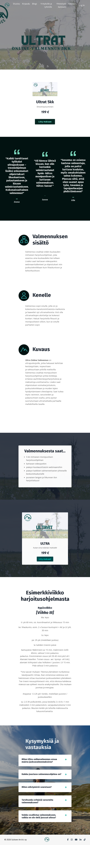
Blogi (34, 3)
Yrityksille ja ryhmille (46, 5)
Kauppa (72, 3)
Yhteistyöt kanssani (61, 5)
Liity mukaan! (45, 569)
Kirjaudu (26, 3)
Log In (82, 5)
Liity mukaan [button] (44, 132)
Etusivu (16, 3)
